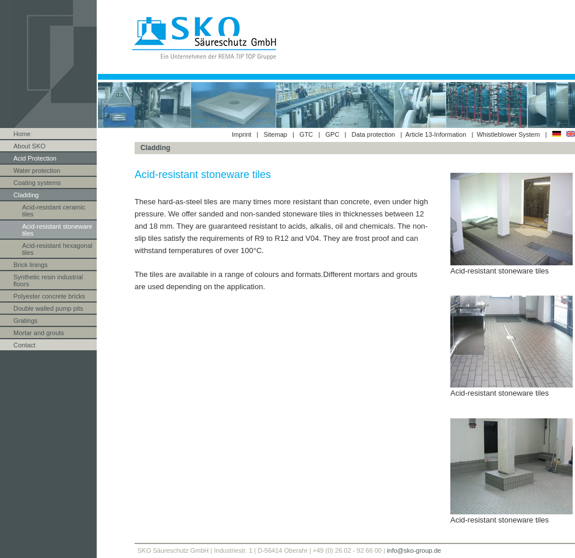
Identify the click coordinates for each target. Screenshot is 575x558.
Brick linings (30, 264)
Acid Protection (35, 158)
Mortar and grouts (38, 332)
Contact (24, 345)
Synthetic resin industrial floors (48, 280)
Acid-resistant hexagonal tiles (57, 249)
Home (21, 133)
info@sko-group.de (414, 550)
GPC (333, 134)
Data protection (374, 134)
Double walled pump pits (48, 308)
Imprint (242, 134)
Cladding (25, 194)
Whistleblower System (509, 134)
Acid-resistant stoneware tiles (57, 230)
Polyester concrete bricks (49, 296)
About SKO (29, 146)
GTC (306, 134)
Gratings (25, 320)
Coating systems (37, 182)
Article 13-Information (436, 134)
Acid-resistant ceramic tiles (53, 211)
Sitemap (275, 134)
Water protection (36, 170)
